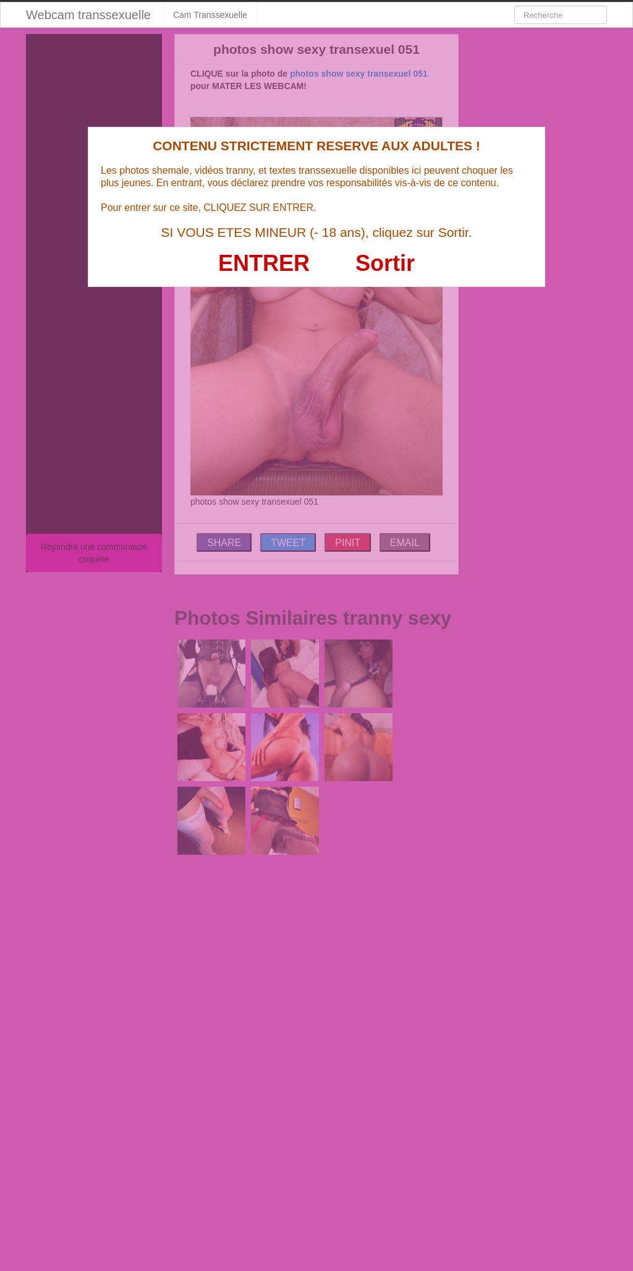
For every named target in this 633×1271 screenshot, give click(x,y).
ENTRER (264, 263)
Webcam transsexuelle (88, 15)
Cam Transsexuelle (210, 15)
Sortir (385, 263)
